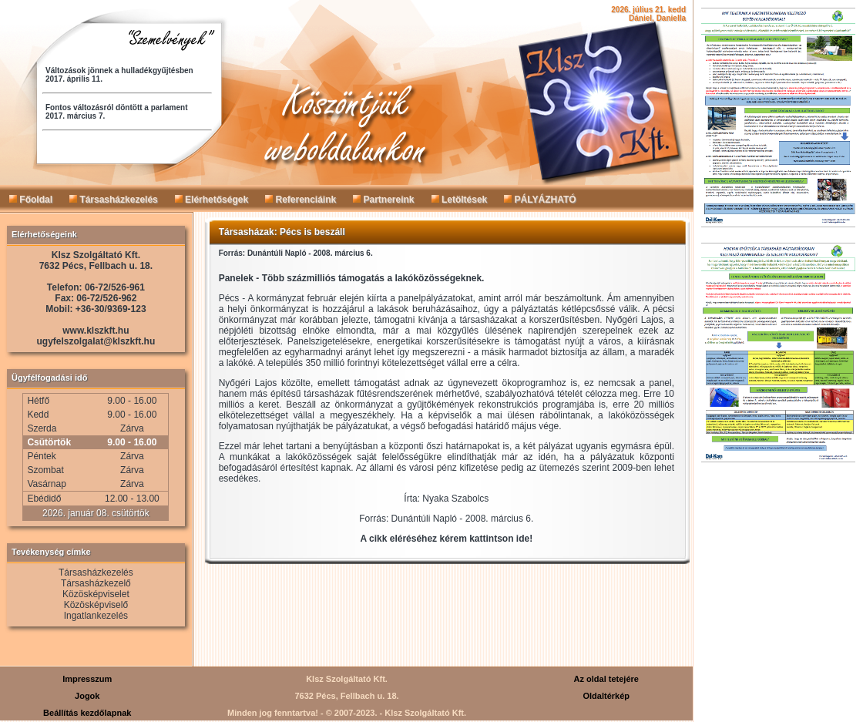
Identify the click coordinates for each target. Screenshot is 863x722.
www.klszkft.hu (95, 330)
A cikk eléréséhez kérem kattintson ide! (447, 538)
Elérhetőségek (211, 199)
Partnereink (383, 199)
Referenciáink (300, 199)
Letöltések (460, 199)
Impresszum (87, 678)
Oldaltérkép (606, 695)
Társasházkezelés (113, 199)
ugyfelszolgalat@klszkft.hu (96, 341)
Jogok (87, 695)
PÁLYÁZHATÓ (540, 199)
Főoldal (30, 199)
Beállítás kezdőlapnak (87, 712)
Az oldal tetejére (606, 678)
